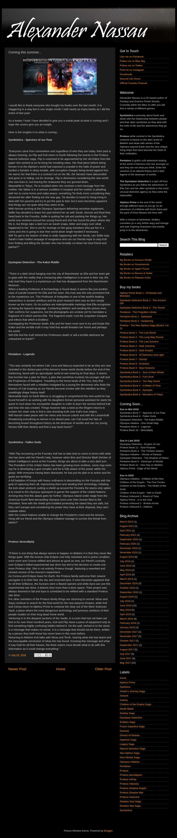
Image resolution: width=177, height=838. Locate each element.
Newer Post (17, 669)
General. (124, 731)
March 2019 (126, 579)
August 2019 (127, 556)
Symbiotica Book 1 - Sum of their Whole (142, 372)
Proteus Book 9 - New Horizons (137, 368)
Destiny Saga (127, 713)
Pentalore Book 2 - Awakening (136, 321)
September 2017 (129, 645)
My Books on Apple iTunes (134, 268)
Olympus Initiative (130, 761)
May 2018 (125, 610)
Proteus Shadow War (131, 792)
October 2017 (127, 640)
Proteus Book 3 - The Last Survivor (139, 341)
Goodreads (126, 74)
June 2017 (125, 658)
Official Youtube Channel (133, 83)
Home (60, 669)
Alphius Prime (127, 682)
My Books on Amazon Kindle (136, 260)
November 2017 (129, 636)
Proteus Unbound (129, 797)
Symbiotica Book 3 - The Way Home (140, 381)
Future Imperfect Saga (132, 726)
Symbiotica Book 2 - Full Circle (137, 376)
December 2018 (129, 583)
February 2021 (128, 535)
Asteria (124, 700)
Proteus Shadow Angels (133, 788)
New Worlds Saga (130, 757)
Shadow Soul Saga (130, 801)
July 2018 (125, 601)
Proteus (124, 770)
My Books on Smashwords (134, 264)
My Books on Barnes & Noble (136, 273)
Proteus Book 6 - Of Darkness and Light (142, 354)
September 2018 (129, 592)
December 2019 (129, 548)
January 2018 (127, 627)
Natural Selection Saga (132, 748)
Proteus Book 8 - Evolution (134, 363)
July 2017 (125, 654)
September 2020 (129, 539)
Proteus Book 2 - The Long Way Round (141, 337)
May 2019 (125, 570)
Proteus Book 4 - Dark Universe (137, 346)
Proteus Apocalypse (131, 775)
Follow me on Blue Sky (132, 61)
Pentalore (125, 766)
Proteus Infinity (128, 779)
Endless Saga (127, 722)
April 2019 (125, 574)
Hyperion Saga (128, 739)
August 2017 (127, 649)
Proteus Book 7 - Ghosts (133, 359)
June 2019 (125, 565)
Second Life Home (130, 78)
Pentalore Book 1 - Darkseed (136, 316)
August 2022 (127, 526)
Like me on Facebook (132, 56)
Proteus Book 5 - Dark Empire (136, 350)
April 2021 (125, 530)
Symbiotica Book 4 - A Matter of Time (140, 385)
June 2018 (125, 605)
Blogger (108, 830)
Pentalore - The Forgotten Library (138, 312)
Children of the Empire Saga (135, 704)
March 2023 (126, 521)
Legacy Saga (127, 744)
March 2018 (126, 618)
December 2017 (129, 631)
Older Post (103, 669)
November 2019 (129, 552)
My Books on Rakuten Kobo (135, 277)
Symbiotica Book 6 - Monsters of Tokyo (141, 394)
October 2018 (127, 587)
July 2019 (125, 561)
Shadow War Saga (130, 805)
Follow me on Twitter (131, 65)
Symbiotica (126, 810)
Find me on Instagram (132, 70)
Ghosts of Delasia (130, 735)
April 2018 (125, 614)
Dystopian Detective (131, 717)
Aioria (123, 678)
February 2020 (128, 543)
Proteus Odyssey (129, 783)
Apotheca (125, 687)
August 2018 (127, 596)
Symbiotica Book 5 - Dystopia (136, 390)
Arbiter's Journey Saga (132, 691)
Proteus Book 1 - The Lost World (138, 332)
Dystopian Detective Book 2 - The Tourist (142, 307)
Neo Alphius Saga (130, 753)
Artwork (124, 695)
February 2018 (128, 623)
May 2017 (125, 662)
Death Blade (126, 708)
